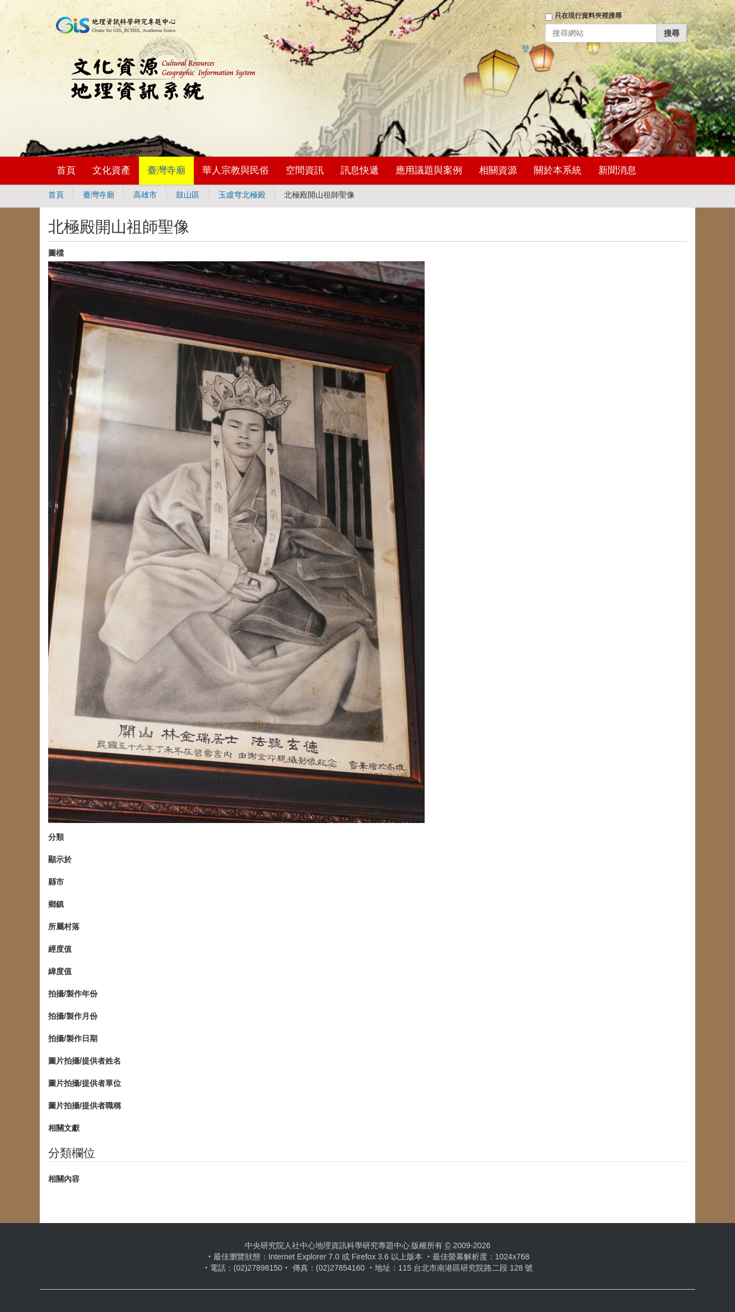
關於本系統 (558, 170)
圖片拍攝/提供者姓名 (84, 1060)
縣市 (56, 881)
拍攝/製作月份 (72, 1016)
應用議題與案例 (429, 170)
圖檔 (56, 252)
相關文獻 (64, 1127)
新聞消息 (617, 170)
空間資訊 (305, 170)
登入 (529, 48)
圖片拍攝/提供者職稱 (84, 1105)
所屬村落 (64, 926)
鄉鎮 (56, 904)
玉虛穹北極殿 (242, 194)
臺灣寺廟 (166, 170)
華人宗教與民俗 (235, 170)
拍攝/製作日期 (72, 1038)
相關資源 (498, 170)
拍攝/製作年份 (72, 993)
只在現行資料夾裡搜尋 (588, 16)
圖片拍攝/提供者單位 (84, 1083)
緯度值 (60, 971)
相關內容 (64, 1178)
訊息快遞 (360, 170)
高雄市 (145, 194)
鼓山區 (187, 194)
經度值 (60, 948)
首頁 (66, 170)
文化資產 (111, 170)
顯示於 (60, 859)
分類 (56, 837)
